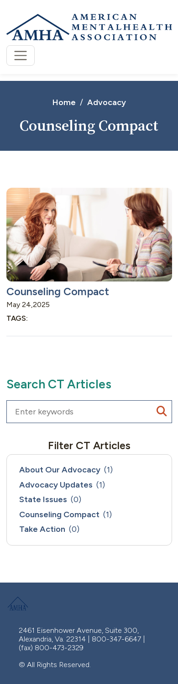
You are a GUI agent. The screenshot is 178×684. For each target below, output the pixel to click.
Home (64, 102)
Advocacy (106, 102)
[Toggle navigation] (20, 55)
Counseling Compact (57, 291)
